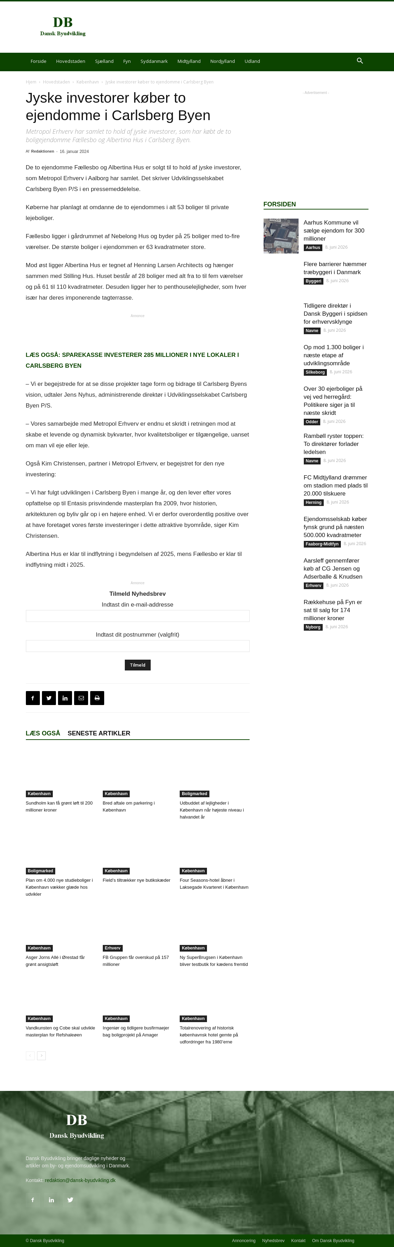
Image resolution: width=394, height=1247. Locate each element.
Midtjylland (189, 61)
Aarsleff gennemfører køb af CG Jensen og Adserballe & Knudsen (333, 568)
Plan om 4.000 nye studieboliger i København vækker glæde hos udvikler (59, 887)
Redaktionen (42, 151)
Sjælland (104, 61)
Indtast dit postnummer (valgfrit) (137, 634)
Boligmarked (194, 793)
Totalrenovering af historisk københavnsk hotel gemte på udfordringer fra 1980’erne (209, 1034)
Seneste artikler (99, 733)
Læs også (43, 733)
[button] (360, 61)
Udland (252, 61)
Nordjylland (222, 61)
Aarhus (313, 247)
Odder (312, 421)
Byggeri (314, 281)
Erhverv (113, 948)
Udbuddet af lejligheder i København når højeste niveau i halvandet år (212, 810)
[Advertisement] (241, 27)
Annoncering (244, 1240)
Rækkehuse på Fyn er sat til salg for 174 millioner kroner (333, 610)
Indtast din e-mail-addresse (137, 604)
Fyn (127, 61)
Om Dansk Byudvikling (333, 1240)
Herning (314, 502)
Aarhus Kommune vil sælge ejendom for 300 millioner (334, 230)
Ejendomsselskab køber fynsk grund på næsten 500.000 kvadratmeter (335, 527)
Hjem (31, 82)
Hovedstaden (70, 61)
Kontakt (298, 1240)
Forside (38, 61)
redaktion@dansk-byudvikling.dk (80, 1180)
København (88, 82)
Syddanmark (154, 61)
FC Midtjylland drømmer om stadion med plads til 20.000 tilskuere (336, 485)
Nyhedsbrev (273, 1240)
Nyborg (313, 627)
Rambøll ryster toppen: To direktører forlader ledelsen (334, 444)
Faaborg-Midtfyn (322, 544)
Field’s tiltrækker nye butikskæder (136, 880)
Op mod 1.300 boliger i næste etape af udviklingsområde (334, 355)
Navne (312, 330)
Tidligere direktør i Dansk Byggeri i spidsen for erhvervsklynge (335, 313)
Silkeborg (315, 372)
